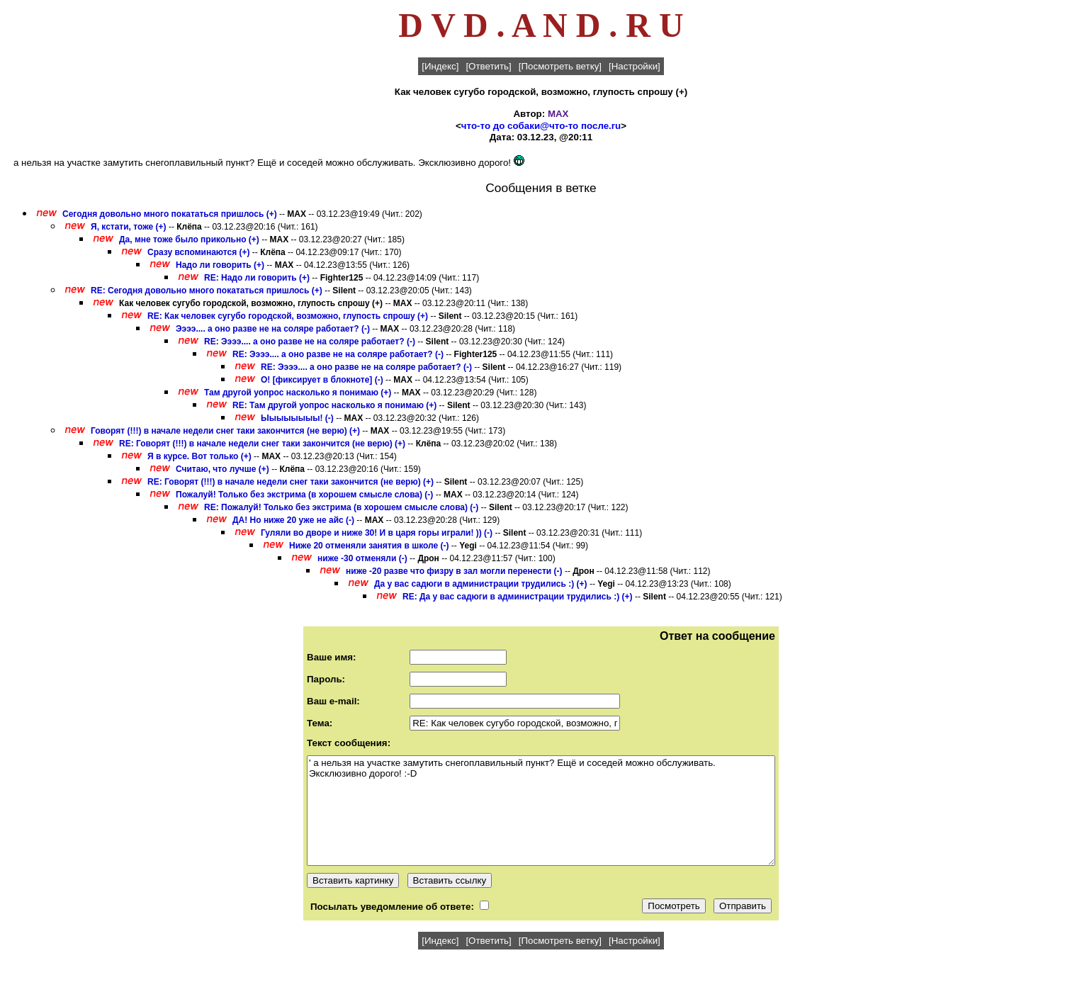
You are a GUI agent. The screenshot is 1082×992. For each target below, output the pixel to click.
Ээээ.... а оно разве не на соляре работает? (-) (273, 329)
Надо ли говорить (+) (220, 265)
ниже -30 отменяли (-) (362, 558)
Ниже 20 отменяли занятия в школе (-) (369, 546)
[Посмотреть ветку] (560, 66)
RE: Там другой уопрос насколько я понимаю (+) (334, 405)
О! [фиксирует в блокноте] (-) (322, 380)
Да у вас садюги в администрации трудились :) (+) (480, 584)
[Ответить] (488, 66)
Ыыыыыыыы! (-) (297, 418)
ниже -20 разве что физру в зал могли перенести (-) (454, 571)
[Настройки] (634, 66)
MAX (558, 113)
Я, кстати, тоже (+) (129, 227)
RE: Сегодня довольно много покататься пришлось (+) (206, 290)
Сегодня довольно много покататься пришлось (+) (169, 214)
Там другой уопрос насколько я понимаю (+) (297, 393)
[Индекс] (440, 66)
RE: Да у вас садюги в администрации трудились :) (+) (517, 597)
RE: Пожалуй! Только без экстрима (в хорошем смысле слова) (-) (341, 507)
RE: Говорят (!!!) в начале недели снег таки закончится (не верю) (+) (262, 444)
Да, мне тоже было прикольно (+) (189, 239)
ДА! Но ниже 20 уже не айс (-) (293, 520)
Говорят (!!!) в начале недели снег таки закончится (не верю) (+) (225, 431)
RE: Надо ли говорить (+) (257, 278)
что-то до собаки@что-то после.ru (541, 125)
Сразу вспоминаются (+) (198, 252)
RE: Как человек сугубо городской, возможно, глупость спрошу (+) (287, 316)
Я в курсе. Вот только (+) (199, 456)
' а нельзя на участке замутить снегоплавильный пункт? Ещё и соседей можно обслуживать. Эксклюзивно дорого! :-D (541, 810)
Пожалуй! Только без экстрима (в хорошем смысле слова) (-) (304, 495)
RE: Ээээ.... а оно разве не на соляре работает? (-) (309, 341)
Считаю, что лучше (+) (222, 469)
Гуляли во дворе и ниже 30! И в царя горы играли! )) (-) (376, 533)
